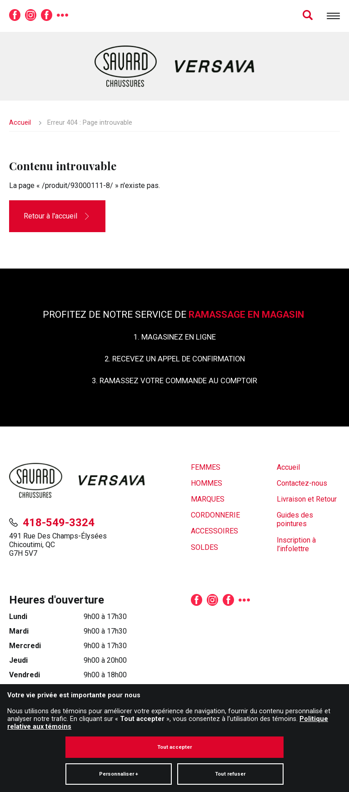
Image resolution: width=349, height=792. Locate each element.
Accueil (20, 123)
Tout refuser (230, 730)
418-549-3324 (59, 522)
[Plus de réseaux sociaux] (62, 16)
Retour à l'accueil (50, 216)
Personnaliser (118, 730)
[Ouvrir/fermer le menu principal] (333, 16)
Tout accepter (174, 704)
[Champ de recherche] (297, 16)
